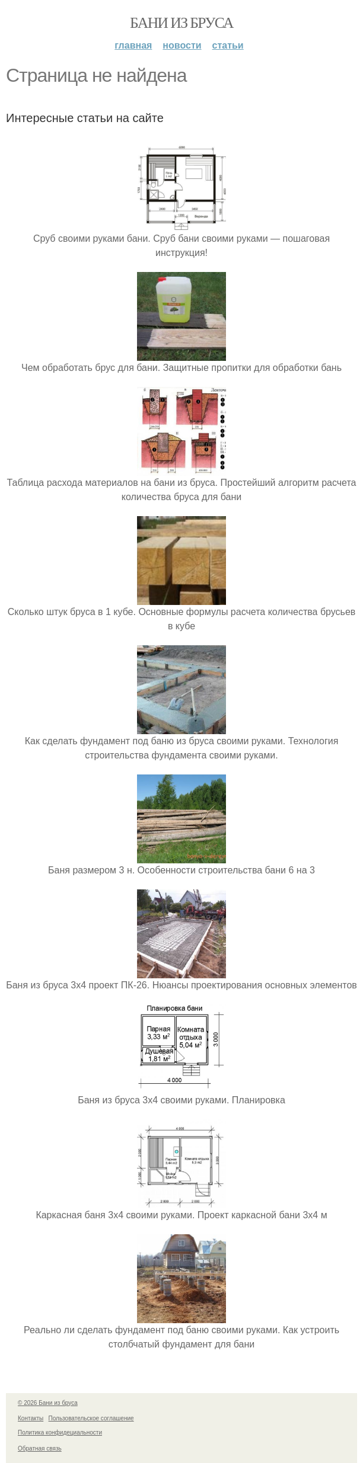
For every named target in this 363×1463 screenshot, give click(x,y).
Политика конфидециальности (60, 1432)
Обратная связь (40, 1448)
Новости (182, 45)
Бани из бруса (181, 22)
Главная (133, 45)
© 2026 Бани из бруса (48, 1403)
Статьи (228, 45)
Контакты (30, 1418)
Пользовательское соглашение (91, 1418)
